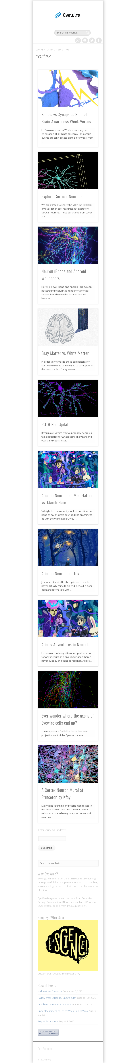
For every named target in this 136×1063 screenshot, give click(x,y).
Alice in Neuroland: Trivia (62, 573)
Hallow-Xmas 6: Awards (50, 991)
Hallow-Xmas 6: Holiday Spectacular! (57, 997)
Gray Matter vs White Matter (65, 353)
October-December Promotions (55, 1004)
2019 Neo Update (55, 424)
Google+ (78, 40)
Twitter (92, 40)
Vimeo (85, 40)
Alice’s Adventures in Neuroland (67, 644)
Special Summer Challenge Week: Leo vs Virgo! (63, 1011)
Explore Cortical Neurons (61, 196)
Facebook (99, 40)
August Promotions (48, 1021)
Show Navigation (89, 33)
